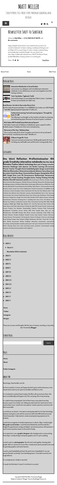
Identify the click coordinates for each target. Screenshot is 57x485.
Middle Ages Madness (23, 204)
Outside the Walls (30, 206)
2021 (7, 264)
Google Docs (12, 197)
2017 (7, 272)
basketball (30, 169)
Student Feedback (19, 215)
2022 (7, 260)
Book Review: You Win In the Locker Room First (19, 105)
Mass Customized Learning (35, 201)
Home (29, 72)
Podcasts (34, 208)
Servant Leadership (36, 212)
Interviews (14, 199)
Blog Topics (32, 186)
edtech (21, 164)
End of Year (45, 193)
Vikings (52, 217)
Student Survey (29, 215)
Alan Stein (51, 184)
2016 (7, 276)
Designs (6, 318)
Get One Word (48, 162)
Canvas (11, 188)
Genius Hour (29, 195)
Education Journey (25, 193)
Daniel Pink (31, 191)
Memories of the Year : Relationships (16, 130)
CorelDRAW (47, 188)
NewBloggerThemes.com (39, 479)
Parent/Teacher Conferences (46, 206)
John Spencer (23, 167)
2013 (7, 288)
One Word (9, 158)
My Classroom (39, 204)
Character (6, 167)
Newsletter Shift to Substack (25, 32)
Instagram (7, 315)
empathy (22, 223)
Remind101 (15, 212)
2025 (7, 243)
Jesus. (42, 199)
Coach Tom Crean (18, 188)
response (5, 228)
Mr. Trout (32, 204)
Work (4, 221)
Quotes (26, 210)
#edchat (24, 182)
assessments (50, 221)
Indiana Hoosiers (43, 197)
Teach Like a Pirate (9, 178)
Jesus (38, 199)
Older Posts (52, 72)
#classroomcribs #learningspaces (12, 182)
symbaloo (21, 228)
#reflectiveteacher (38, 158)
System (40, 215)
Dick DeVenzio (44, 191)
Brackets (5, 188)
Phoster (6, 169)
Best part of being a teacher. (44, 164)
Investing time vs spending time (27, 199)
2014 (7, 284)
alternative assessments (38, 221)
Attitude (10, 186)
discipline (16, 223)
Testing (38, 178)
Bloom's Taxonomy (41, 186)
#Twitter (42, 180)
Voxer (18, 219)
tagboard (29, 228)
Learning (41, 167)
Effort (52, 173)
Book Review (50, 186)
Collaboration (27, 188)
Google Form (20, 197)
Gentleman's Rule (45, 195)
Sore (52, 212)
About (6, 362)
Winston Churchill (9, 180)
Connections (39, 188)
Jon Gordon (33, 167)
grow (36, 223)
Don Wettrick (12, 193)
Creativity (15, 161)
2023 (7, 256)
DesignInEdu (45, 173)
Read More (45, 60)
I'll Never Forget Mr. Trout (19, 138)
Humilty (33, 197)
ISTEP (37, 197)
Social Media (47, 212)
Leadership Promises (22, 201)
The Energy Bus (25, 217)
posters (32, 226)
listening (9, 226)
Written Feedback (25, 221)
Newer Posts (5, 72)
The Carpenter (17, 217)
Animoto (5, 186)
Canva (44, 171)
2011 (7, 296)
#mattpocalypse (49, 182)
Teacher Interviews (48, 215)
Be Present (16, 186)
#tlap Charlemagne (30, 184)
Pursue (21, 210)
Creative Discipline (15, 191)
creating (11, 223)
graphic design (39, 169)
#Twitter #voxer (49, 180)
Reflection (22, 158)
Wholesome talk (34, 219)
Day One (37, 191)
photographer (19, 442)
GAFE (4, 175)
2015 (7, 280)
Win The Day (50, 219)
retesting (10, 228)
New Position (47, 204)
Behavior (39, 171)
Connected (27, 173)
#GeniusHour (14, 171)
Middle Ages (13, 204)
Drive (18, 193)
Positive (15, 164)
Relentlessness (7, 212)
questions (37, 226)
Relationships (39, 175)
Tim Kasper (38, 217)
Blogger (33, 328)
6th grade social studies (11, 425)
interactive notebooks (31, 161)
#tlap (23, 184)
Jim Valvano (47, 199)
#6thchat (6, 171)
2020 (7, 268)
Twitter (6, 311)
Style (36, 215)
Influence (51, 197)
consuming (6, 223)
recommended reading (47, 226)
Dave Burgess (35, 173)
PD (22, 175)
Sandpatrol (19, 479)
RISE (30, 210)
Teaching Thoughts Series (26, 178)
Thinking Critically (47, 178)
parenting (27, 226)
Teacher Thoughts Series (17, 169)
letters (5, 226)
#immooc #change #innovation (35, 182)
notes (21, 226)
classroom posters (22, 180)
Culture (23, 191)
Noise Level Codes (12, 206)
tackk (25, 228)
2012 (7, 292)
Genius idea (36, 195)
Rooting (20, 212)
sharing (16, 228)
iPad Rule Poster (49, 223)
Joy (9, 201)
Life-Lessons (49, 167)
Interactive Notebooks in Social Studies (24, 86)
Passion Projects (8, 208)
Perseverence (29, 175)
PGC (36, 206)
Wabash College (24, 219)
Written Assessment (13, 221)
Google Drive (12, 175)
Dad (26, 191)
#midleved (18, 184)
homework (41, 223)
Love (19, 175)
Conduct (33, 188)
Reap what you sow (47, 210)
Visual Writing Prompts (9, 219)
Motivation (7, 164)
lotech (14, 226)
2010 (7, 300)
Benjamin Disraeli (24, 186)
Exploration (22, 195)
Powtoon (40, 208)
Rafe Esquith (36, 210)
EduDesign (14, 167)
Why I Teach (42, 219)
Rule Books (27, 212)
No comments (13, 40)
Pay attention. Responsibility (22, 208)
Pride (44, 208)
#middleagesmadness (9, 184)
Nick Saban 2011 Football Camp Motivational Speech (21, 122)
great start (32, 223)
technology (29, 164)
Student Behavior (8, 215)
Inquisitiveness (7, 199)
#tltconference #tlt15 (42, 184)
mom (18, 226)
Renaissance (49, 175)
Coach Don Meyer (17, 173)
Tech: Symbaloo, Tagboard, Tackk (22, 96)
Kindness (12, 201)
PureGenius (14, 210)
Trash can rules (45, 217)
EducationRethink (36, 193)
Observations (21, 206)
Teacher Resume (7, 217)
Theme (32, 217)
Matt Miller (28, 7)
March (9, 248)
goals (26, 223)
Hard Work (27, 197)
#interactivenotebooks (27, 171)
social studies (49, 169)
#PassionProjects (34, 180)
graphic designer (24, 433)
